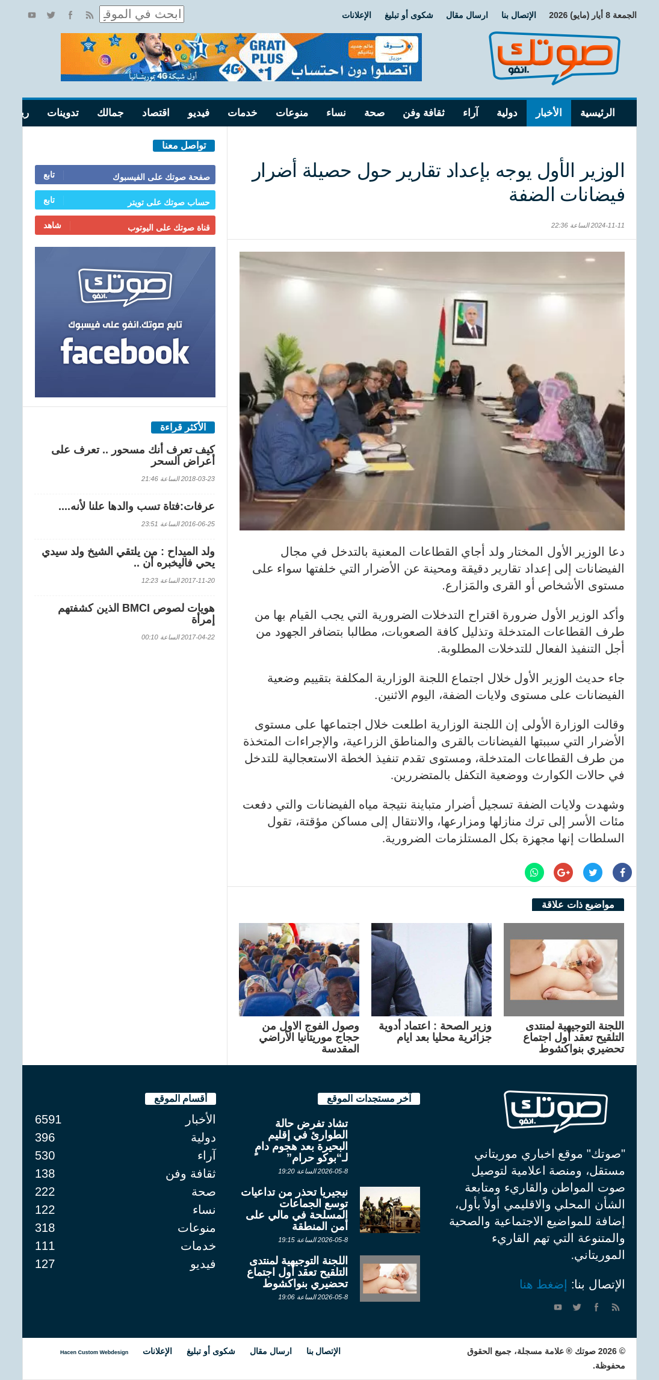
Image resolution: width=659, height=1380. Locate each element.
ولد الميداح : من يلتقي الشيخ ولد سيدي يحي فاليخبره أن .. (128, 557)
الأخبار (549, 113)
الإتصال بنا (518, 15)
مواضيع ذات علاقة (578, 905)
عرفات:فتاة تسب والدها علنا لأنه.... (136, 506)
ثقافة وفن (424, 113)
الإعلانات (356, 15)
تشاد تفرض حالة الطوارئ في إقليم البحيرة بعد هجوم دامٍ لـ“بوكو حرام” (301, 1140)
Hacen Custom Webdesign (94, 1352)
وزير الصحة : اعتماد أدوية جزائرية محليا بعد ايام (435, 1031)
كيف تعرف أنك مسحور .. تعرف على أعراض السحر (133, 455)
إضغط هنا (543, 1284)
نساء (336, 113)
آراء (470, 113)
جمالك (110, 113)
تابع (49, 174)
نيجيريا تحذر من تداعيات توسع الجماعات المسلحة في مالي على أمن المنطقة (294, 1209)
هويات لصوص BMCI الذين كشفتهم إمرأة (136, 614)
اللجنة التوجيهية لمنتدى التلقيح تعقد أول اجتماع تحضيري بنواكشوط (573, 1037)
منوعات (292, 113)
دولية (507, 113)
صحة (374, 113)
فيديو (198, 113)
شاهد (52, 225)
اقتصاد (156, 113)
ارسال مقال (467, 15)
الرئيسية (597, 113)
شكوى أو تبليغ (409, 15)
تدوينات (63, 113)
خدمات (242, 113)
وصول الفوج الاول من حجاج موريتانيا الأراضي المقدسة (309, 1037)
